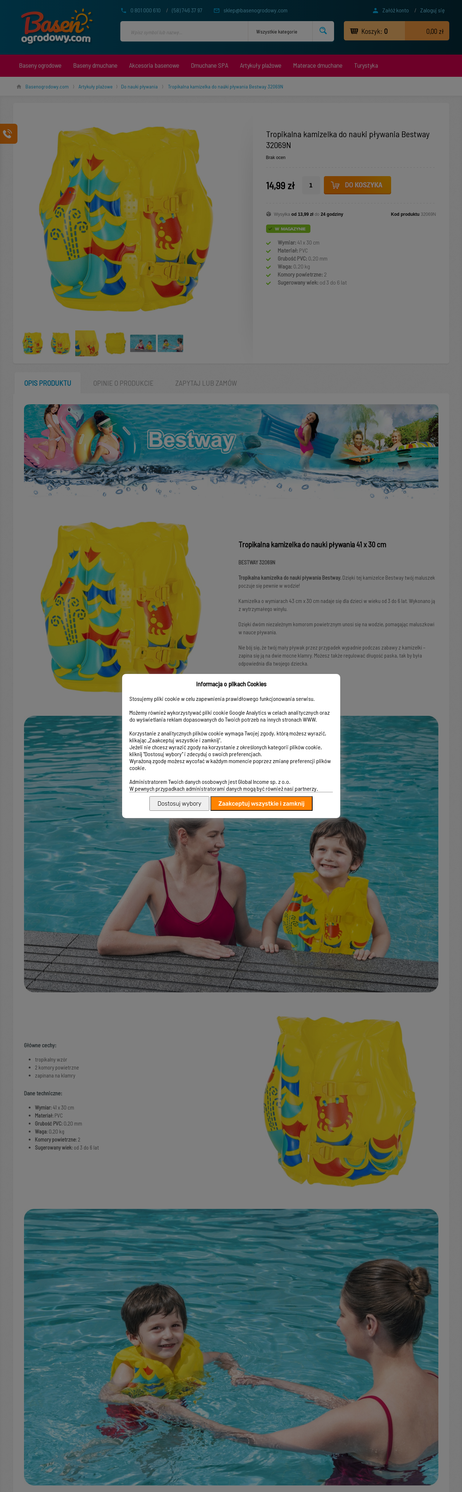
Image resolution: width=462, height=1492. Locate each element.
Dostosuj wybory (179, 803)
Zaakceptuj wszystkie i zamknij (261, 803)
